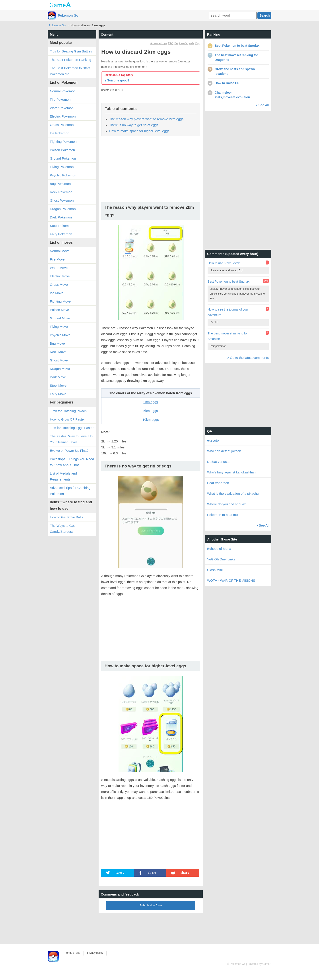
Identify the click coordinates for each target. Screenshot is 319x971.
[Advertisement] (150, 170)
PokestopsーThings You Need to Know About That (72, 462)
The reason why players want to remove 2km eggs (146, 119)
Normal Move (60, 251)
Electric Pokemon (63, 116)
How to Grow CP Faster (67, 419)
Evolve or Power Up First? (69, 450)
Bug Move (57, 343)
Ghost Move (59, 360)
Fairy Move (58, 394)
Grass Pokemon (62, 125)
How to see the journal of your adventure (228, 312)
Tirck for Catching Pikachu (69, 411)
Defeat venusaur (219, 461)
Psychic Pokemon (63, 175)
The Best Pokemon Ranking (70, 60)
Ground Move (60, 318)
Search (264, 15)
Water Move (59, 268)
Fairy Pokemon (61, 234)
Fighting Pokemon (63, 141)
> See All (262, 105)
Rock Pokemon (61, 192)
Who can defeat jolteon (224, 451)
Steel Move (58, 385)
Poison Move (59, 310)
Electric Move (60, 276)
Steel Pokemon (61, 226)
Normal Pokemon (63, 91)
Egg (197, 43)
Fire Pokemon (60, 99)
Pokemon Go (68, 15)
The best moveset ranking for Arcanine (228, 336)
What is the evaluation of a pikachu (233, 493)
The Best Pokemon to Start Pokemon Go (70, 71)
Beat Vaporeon (218, 483)
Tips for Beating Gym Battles (71, 51)
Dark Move (58, 377)
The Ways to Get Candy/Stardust (62, 528)
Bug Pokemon (60, 183)
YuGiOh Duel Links (221, 559)
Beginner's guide (184, 43)
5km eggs (150, 411)
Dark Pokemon (61, 217)
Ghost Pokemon (62, 200)
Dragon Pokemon (63, 209)
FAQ (170, 43)
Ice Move (56, 293)
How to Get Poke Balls (66, 517)
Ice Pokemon (59, 133)
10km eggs (150, 419)
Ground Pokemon (63, 158)
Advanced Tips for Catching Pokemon (70, 491)
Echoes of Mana (219, 548)
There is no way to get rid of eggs (133, 125)
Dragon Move (60, 369)
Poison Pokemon (62, 150)
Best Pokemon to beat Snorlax (228, 281)
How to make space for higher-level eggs (139, 131)
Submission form (150, 905)
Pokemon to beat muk (223, 515)
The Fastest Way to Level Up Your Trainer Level (71, 439)
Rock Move (58, 352)
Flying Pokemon (62, 167)
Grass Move (59, 284)
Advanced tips (158, 43)
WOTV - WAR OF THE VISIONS (231, 580)
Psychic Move (60, 335)
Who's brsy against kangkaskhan (231, 472)
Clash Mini (215, 570)
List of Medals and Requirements (63, 476)
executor (213, 440)
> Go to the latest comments (248, 357)
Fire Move (57, 259)
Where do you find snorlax (226, 504)
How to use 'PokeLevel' (224, 263)
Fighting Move (60, 301)
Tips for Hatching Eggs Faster (72, 428)
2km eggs (150, 402)
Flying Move (59, 326)
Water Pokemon (62, 108)
